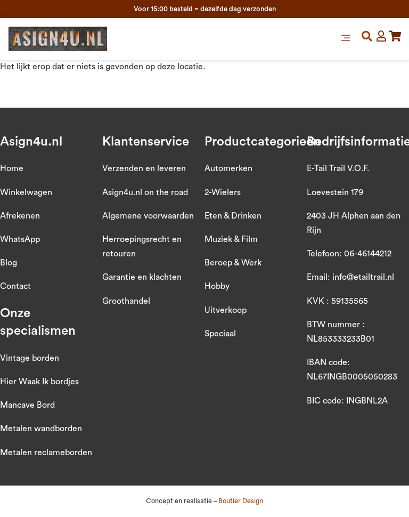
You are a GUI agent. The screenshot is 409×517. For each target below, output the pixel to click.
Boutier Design (240, 501)
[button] (346, 39)
